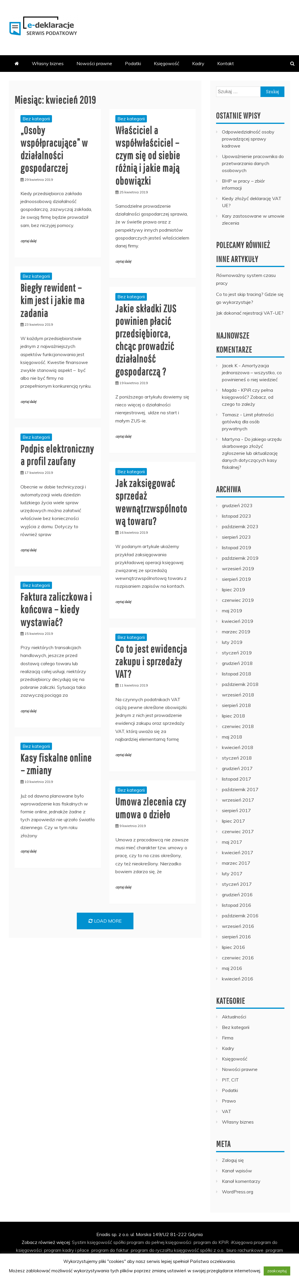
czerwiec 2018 (238, 726)
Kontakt (225, 63)
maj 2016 (232, 968)
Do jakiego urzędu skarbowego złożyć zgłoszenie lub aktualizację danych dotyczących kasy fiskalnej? (251, 453)
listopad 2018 (236, 674)
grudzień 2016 (237, 894)
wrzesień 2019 (238, 568)
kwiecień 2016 (237, 979)
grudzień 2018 (237, 663)
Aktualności (234, 1017)
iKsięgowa (242, 1242)
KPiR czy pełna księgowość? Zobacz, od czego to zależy (247, 397)
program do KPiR (211, 1242)
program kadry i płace (66, 1250)
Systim (79, 1242)
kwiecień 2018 (237, 747)
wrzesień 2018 (238, 695)
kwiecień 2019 (237, 621)
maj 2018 (232, 737)
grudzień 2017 (237, 768)
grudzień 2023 (237, 505)
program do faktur (109, 1250)
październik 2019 (240, 558)
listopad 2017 (236, 779)
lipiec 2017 (233, 821)
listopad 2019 (236, 547)
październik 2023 (240, 526)
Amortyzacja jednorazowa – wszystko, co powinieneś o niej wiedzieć (252, 372)
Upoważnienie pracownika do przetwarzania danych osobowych (253, 163)
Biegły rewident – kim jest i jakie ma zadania (52, 300)
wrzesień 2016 (238, 926)
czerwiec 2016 (238, 958)
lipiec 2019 (233, 589)
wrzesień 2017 (238, 800)
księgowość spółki (106, 1242)
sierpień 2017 (236, 810)
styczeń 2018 (237, 758)
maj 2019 (232, 610)
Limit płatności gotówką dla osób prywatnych (248, 421)
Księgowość (166, 63)
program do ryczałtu (152, 1250)
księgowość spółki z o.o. (199, 1250)
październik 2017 (240, 789)
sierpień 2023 (236, 537)
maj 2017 (232, 842)
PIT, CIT (230, 1080)
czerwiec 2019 (238, 600)
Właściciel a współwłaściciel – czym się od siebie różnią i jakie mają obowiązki (147, 155)
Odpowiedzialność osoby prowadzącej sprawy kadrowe (248, 139)
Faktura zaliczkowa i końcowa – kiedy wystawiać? (56, 609)
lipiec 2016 (233, 947)
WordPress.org (237, 1192)
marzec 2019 (236, 632)
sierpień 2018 (236, 705)
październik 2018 (240, 684)
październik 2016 (240, 915)
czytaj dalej (28, 241)
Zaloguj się (233, 1160)
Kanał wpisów (237, 1171)
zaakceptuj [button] (277, 1270)
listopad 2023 (236, 516)
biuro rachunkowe (245, 1250)
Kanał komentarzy (241, 1181)
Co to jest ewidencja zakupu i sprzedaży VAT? (151, 661)
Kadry (198, 63)
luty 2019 (232, 642)
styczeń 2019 (237, 653)
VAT (226, 1111)
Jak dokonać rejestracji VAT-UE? (250, 313)
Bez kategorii (36, 119)
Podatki (133, 63)
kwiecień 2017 (237, 852)
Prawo (229, 1101)
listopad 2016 (236, 905)
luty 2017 (232, 873)
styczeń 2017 (237, 884)
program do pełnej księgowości (159, 1242)
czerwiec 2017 (238, 831)
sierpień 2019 (236, 579)
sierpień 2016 (236, 937)
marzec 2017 (236, 863)
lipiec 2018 (233, 716)
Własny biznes (48, 63)
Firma (227, 1038)
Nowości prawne (94, 63)
